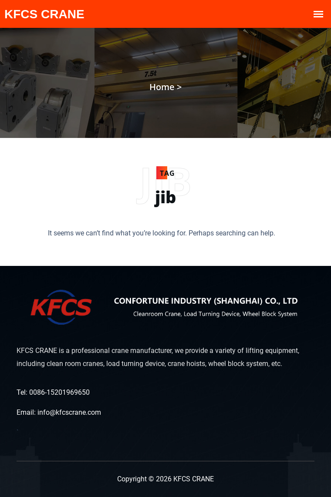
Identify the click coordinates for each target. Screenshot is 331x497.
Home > (165, 87)
